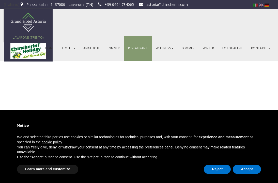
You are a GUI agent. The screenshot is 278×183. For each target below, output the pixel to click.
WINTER (208, 48)
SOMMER (188, 48)
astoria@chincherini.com (167, 4)
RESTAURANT (138, 48)
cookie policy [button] (52, 142)
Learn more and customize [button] (47, 169)
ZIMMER (114, 48)
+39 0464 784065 (119, 4)
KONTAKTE (260, 48)
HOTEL (68, 48)
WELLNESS (165, 48)
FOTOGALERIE (232, 48)
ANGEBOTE (91, 48)
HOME (49, 48)
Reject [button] (217, 169)
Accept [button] (247, 169)
